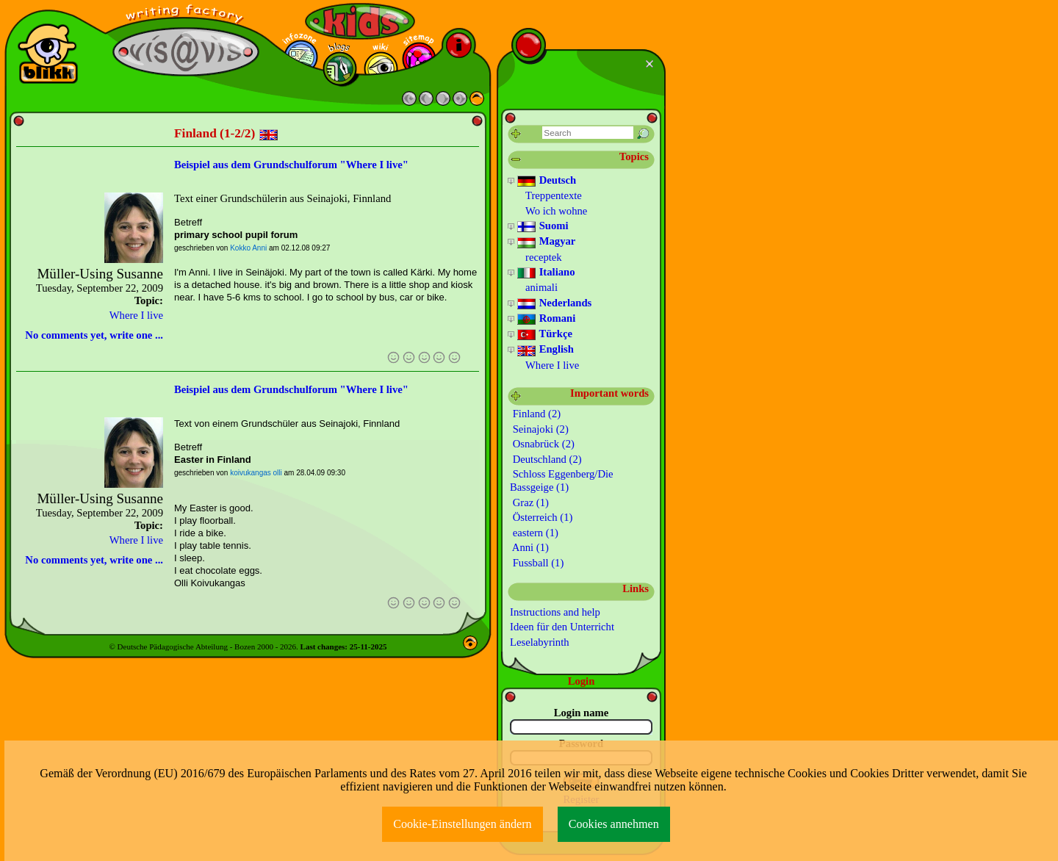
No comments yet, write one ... (94, 335)
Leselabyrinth (539, 642)
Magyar (546, 241)
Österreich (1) (541, 517)
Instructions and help (555, 612)
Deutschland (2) (546, 459)
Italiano (546, 272)
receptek (543, 257)
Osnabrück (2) (542, 444)
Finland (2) (535, 413)
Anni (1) (529, 547)
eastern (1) (534, 532)
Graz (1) (529, 502)
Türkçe (544, 334)
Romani (546, 318)
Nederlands (554, 303)
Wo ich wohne (556, 211)
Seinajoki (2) (539, 429)
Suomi (543, 226)
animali (541, 287)
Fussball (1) (537, 563)
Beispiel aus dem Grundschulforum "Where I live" (291, 164)
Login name (581, 712)
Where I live (136, 315)
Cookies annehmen (614, 824)
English (545, 349)
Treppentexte (553, 195)
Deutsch (546, 180)
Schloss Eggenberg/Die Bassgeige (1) (561, 480)
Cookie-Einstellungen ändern (462, 824)
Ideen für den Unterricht (562, 627)
